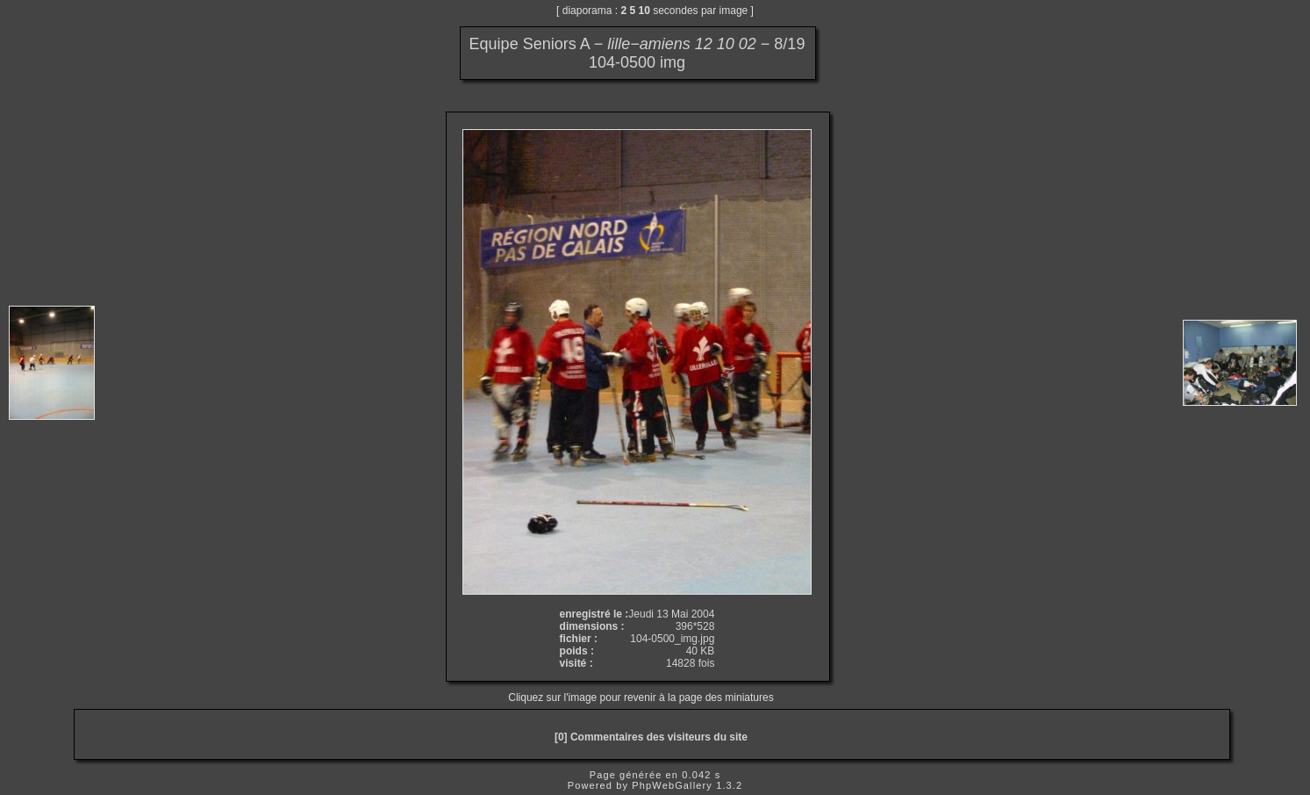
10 (644, 10)
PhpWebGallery (672, 785)
